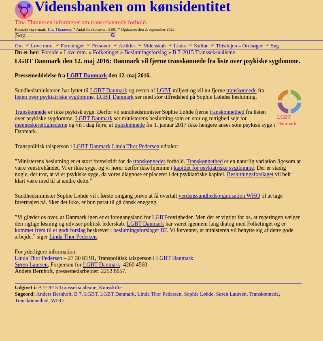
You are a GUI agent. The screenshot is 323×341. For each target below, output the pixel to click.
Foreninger (76, 46)
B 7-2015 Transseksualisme (203, 52)
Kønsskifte (110, 287)
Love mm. (45, 46)
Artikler (130, 46)
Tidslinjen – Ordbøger (243, 46)
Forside (49, 52)
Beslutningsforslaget (250, 174)
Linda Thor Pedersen (135, 146)
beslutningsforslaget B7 (140, 230)
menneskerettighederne (41, 125)
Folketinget (106, 52)
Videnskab (157, 46)
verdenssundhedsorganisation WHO (219, 196)
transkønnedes (149, 161)
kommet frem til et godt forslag (50, 230)
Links (183, 46)
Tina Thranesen (59, 29)
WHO (57, 300)
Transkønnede (31, 112)
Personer (104, 46)
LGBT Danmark (87, 75)
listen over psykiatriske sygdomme (54, 97)
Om (22, 46)
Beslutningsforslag (145, 52)
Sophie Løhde (199, 294)
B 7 (77, 294)
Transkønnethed (204, 161)
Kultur (204, 46)
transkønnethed (227, 112)
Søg (275, 46)
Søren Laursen (31, 265)
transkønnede (241, 90)
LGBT (164, 90)
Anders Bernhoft (54, 294)
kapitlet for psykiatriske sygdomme (214, 168)
